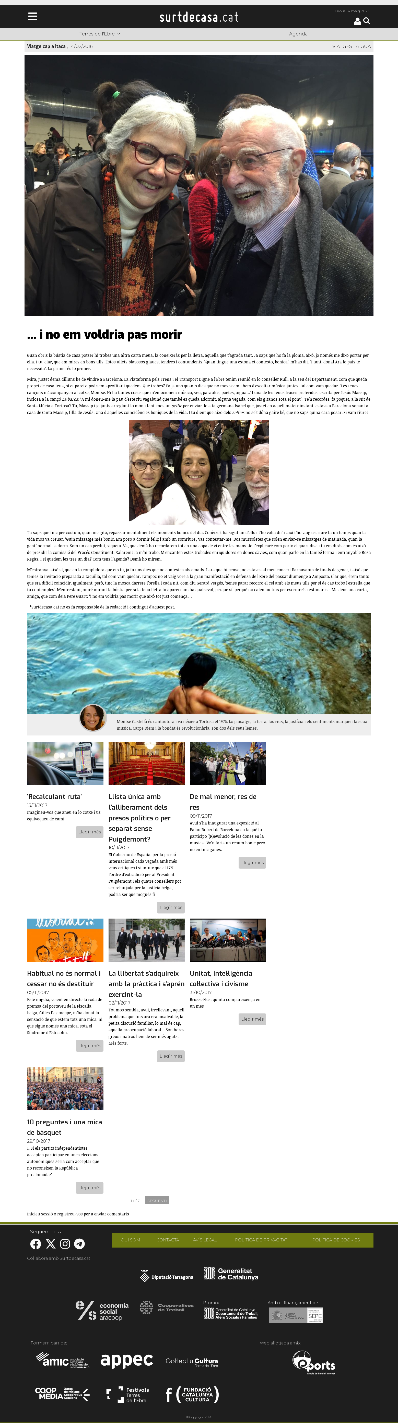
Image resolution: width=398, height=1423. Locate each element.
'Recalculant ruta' (54, 796)
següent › (157, 1200)
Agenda (298, 34)
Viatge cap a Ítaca (46, 46)
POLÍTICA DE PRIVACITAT (261, 1240)
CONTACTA (168, 1240)
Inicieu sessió (40, 1214)
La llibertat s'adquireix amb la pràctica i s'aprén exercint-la (147, 984)
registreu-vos (70, 1214)
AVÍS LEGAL (205, 1240)
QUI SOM (130, 1240)
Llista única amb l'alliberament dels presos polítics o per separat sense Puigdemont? (140, 818)
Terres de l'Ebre (99, 34)
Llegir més (89, 832)
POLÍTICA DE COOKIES (336, 1240)
